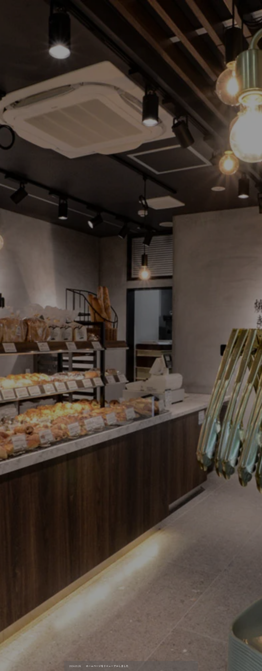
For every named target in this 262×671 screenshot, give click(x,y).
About (153, 8)
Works (191, 8)
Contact (229, 8)
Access (249, 8)
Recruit (209, 8)
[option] (131, 335)
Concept (172, 8)
